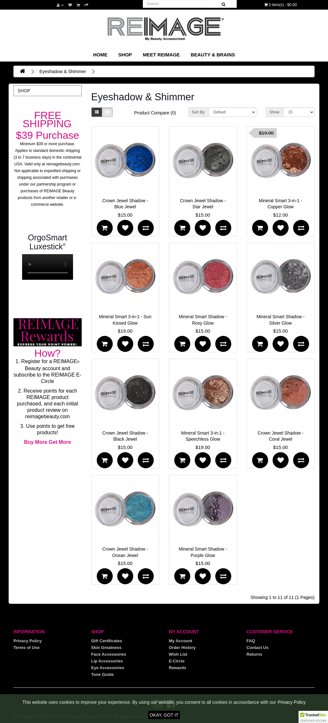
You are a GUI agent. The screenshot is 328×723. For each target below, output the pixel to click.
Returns (254, 654)
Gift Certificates (106, 640)
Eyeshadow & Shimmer (62, 71)
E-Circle (176, 661)
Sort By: (199, 112)
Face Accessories (108, 654)
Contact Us (258, 647)
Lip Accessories (107, 661)
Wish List (178, 654)
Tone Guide (102, 674)
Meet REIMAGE (161, 54)
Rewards (177, 667)
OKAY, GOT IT (164, 715)
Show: (274, 112)
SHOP (125, 54)
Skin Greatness (106, 647)
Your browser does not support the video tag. (47, 267)
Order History (182, 647)
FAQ (251, 640)
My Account (180, 640)
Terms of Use (26, 647)
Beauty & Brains (213, 54)
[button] (313, 717)
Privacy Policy (27, 640)
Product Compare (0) (155, 112)
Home (100, 54)
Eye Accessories (107, 667)
